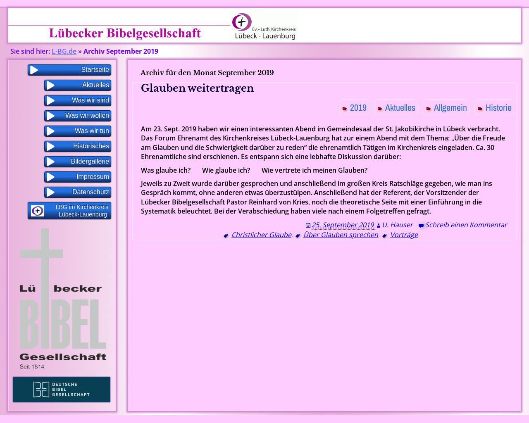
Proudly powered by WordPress (245, 419)
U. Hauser (397, 224)
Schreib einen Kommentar (466, 224)
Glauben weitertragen (197, 88)
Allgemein (450, 107)
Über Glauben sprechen (340, 234)
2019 (358, 107)
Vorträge (404, 234)
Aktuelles (400, 107)
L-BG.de (64, 51)
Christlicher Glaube (261, 234)
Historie (499, 107)
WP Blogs (304, 419)
